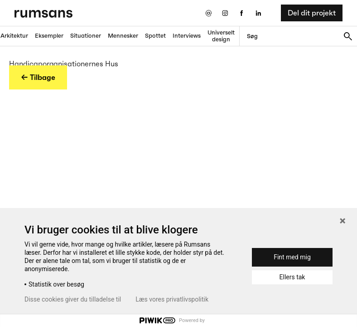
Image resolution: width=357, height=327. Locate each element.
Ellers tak (292, 277)
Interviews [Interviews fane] (187, 36)
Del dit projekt (312, 12)
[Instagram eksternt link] (225, 13)
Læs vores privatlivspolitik (171, 299)
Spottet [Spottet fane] (155, 36)
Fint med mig (292, 257)
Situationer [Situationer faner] (85, 36)
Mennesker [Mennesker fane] (123, 36)
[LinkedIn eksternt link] (258, 13)
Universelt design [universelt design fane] (221, 36)
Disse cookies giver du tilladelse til (72, 299)
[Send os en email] (208, 13)
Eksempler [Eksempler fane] (49, 36)
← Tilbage (38, 77)
